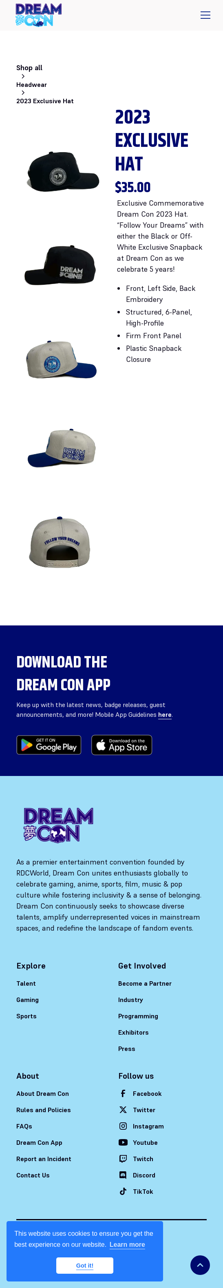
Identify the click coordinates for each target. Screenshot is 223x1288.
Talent (26, 983)
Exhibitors (133, 1032)
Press (126, 1048)
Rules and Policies (43, 1110)
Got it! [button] (84, 1265)
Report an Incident (43, 1159)
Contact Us (33, 1175)
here (165, 714)
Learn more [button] (127, 1244)
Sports (26, 1016)
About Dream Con (42, 1093)
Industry (131, 999)
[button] (204, 15)
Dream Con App (39, 1142)
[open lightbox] (62, 174)
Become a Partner (145, 983)
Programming (138, 1016)
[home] (38, 15)
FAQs (24, 1126)
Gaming (27, 999)
